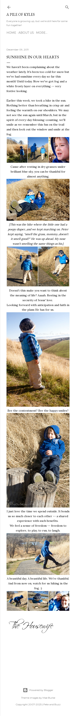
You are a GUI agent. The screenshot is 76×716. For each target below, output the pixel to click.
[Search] (67, 6)
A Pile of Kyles (20, 14)
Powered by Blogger (38, 690)
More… (41, 33)
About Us (26, 33)
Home (11, 33)
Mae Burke (49, 697)
